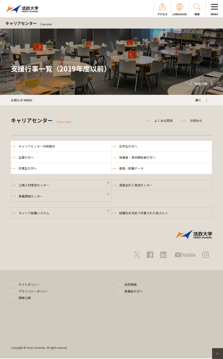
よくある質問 (163, 120)
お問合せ (196, 120)
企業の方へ (26, 157)
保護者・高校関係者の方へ (137, 157)
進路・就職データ (131, 169)
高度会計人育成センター (136, 185)
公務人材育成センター (34, 185)
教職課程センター (31, 196)
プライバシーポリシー (34, 292)
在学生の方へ (128, 146)
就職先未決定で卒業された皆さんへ (143, 213)
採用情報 (131, 285)
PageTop (217, 353)
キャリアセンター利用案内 (37, 146)
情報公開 (25, 298)
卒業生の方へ (28, 169)
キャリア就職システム (34, 213)
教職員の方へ (134, 292)
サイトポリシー (29, 285)
